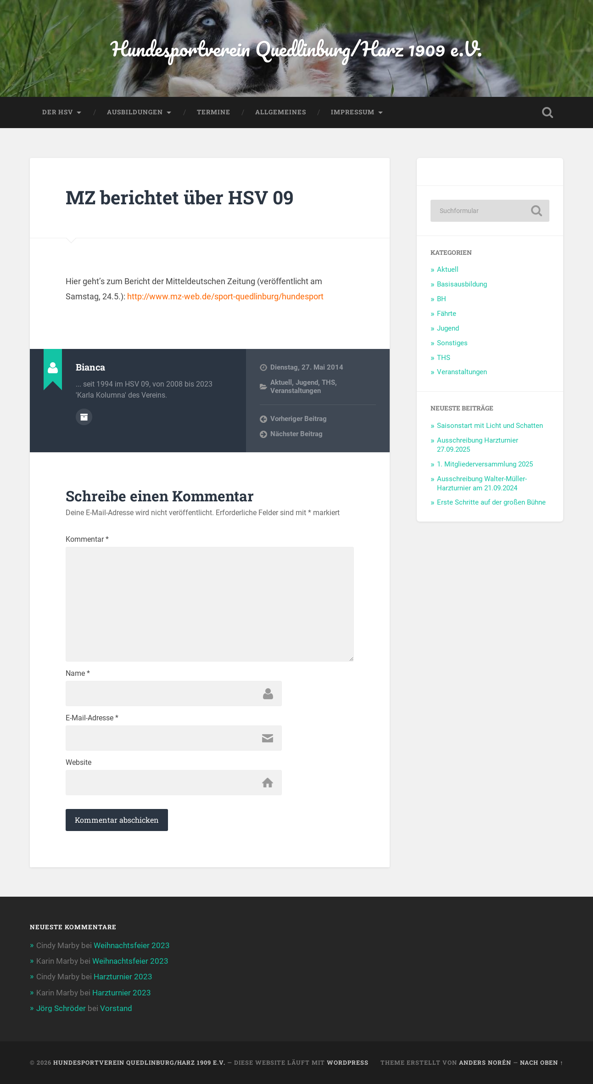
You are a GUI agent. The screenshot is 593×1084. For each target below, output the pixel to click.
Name (78, 673)
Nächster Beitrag (296, 434)
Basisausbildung (462, 284)
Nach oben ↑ (541, 1062)
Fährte (446, 313)
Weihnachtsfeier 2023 (132, 945)
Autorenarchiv (84, 417)
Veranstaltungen (295, 391)
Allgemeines (280, 112)
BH (441, 299)
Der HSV (57, 112)
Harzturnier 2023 (123, 976)
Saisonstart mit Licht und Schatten (490, 425)
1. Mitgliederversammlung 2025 (485, 464)
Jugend (307, 382)
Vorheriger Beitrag (298, 419)
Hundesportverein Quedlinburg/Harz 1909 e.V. (296, 48)
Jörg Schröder (61, 1008)
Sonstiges (452, 343)
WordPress (348, 1062)
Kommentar (87, 539)
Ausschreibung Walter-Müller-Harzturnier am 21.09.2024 (482, 483)
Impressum (353, 112)
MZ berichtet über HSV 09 (180, 197)
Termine (213, 112)
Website (78, 762)
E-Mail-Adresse (92, 718)
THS (328, 382)
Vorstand (116, 1008)
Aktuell (281, 382)
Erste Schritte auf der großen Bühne (491, 502)
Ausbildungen (135, 112)
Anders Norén (485, 1062)
